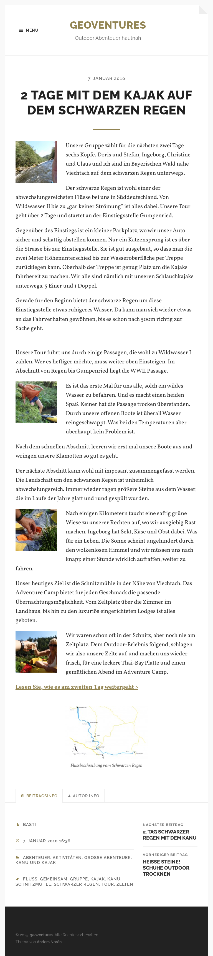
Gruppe (79, 879)
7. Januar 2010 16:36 (46, 840)
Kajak (97, 879)
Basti (29, 824)
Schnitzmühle (33, 884)
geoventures (108, 25)
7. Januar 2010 (106, 78)
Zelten (124, 884)
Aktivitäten (67, 857)
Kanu (113, 879)
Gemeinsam (53, 879)
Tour (108, 884)
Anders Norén (49, 941)
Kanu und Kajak (36, 862)
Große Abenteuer (107, 857)
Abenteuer (36, 857)
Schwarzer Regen (76, 884)
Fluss (30, 879)
